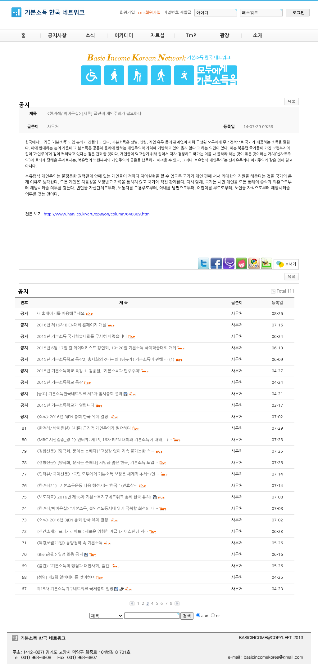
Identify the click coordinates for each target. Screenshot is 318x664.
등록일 (277, 303)
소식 (90, 35)
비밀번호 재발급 (177, 13)
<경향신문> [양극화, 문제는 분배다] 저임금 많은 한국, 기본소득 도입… (97, 463)
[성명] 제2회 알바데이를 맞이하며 (66, 577)
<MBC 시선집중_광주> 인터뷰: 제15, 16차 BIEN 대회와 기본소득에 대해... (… (104, 440)
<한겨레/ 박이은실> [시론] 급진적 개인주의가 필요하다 (84, 428)
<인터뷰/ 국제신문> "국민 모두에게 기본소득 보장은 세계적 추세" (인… (98, 474)
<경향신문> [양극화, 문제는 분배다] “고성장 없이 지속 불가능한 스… (95, 451)
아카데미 (124, 35)
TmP (191, 35)
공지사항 (57, 35)
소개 (257, 35)
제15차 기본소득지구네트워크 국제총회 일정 (75, 589)
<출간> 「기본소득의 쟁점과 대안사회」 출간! (74, 566)
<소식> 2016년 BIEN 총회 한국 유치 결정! (73, 520)
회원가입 (127, 13)
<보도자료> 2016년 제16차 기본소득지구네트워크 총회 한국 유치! (94, 497)
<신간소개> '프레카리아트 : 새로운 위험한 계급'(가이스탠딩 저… (92, 531)
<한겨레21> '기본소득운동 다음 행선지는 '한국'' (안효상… (87, 486)
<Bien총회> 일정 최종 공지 (60, 554)
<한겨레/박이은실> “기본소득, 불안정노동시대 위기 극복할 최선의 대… (97, 509)
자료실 (158, 35)
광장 (224, 35)
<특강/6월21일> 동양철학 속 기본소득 (70, 543)
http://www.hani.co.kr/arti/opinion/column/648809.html (97, 214)
